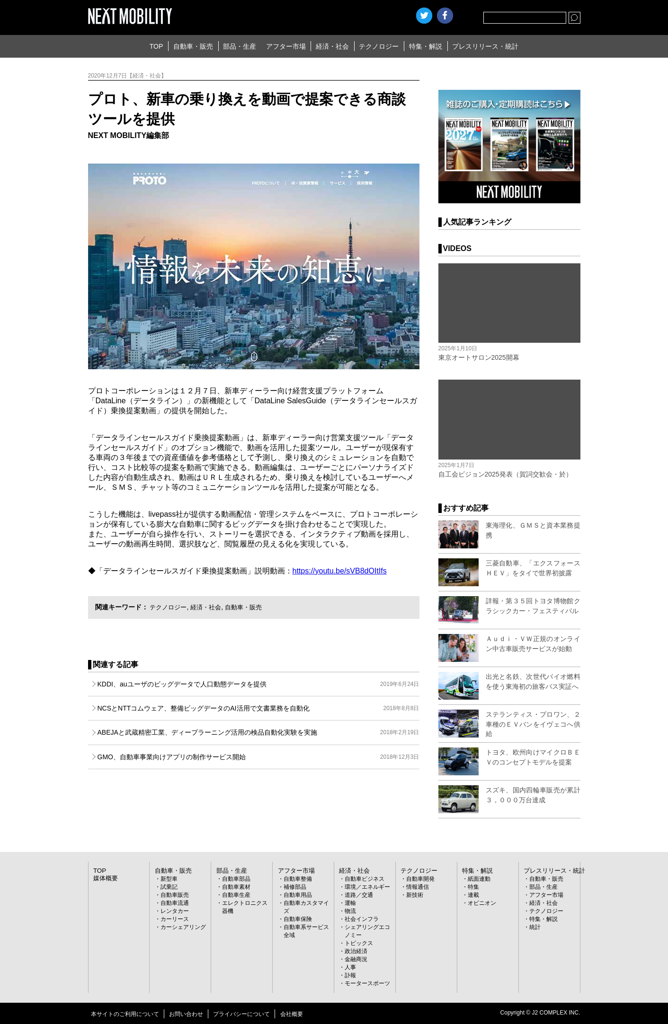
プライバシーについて (241, 1013)
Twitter (424, 16)
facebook (445, 16)
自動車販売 (174, 894)
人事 (350, 966)
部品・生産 (239, 46)
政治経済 (356, 950)
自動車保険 (298, 918)
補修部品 (295, 886)
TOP (156, 46)
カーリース (174, 918)
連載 (473, 894)
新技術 (414, 894)
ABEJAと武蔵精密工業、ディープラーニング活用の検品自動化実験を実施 (258, 732)
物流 (350, 910)
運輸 (350, 902)
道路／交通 (359, 894)
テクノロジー (379, 46)
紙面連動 (479, 878)
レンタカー (174, 910)
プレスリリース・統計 (485, 46)
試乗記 (169, 886)
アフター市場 (286, 46)
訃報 (350, 975)
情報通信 (417, 886)
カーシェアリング (183, 926)
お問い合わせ (186, 1013)
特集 (473, 886)
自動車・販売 (193, 46)
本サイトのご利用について (125, 1013)
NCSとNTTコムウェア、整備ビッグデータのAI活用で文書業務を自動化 (258, 708)
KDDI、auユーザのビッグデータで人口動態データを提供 (258, 684)
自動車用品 (298, 894)
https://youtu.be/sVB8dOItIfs (340, 571)
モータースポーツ (367, 983)
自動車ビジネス (364, 878)
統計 (535, 926)
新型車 (169, 878)
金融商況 (356, 958)
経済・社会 (332, 46)
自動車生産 (236, 894)
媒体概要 (104, 877)
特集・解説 (425, 46)
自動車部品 (236, 878)
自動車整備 (298, 878)
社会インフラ (362, 918)
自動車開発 (420, 878)
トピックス (359, 942)
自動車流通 (174, 902)
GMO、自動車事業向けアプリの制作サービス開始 (258, 757)
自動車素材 (236, 886)
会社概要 (291, 1013)
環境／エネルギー (367, 886)
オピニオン (482, 902)
